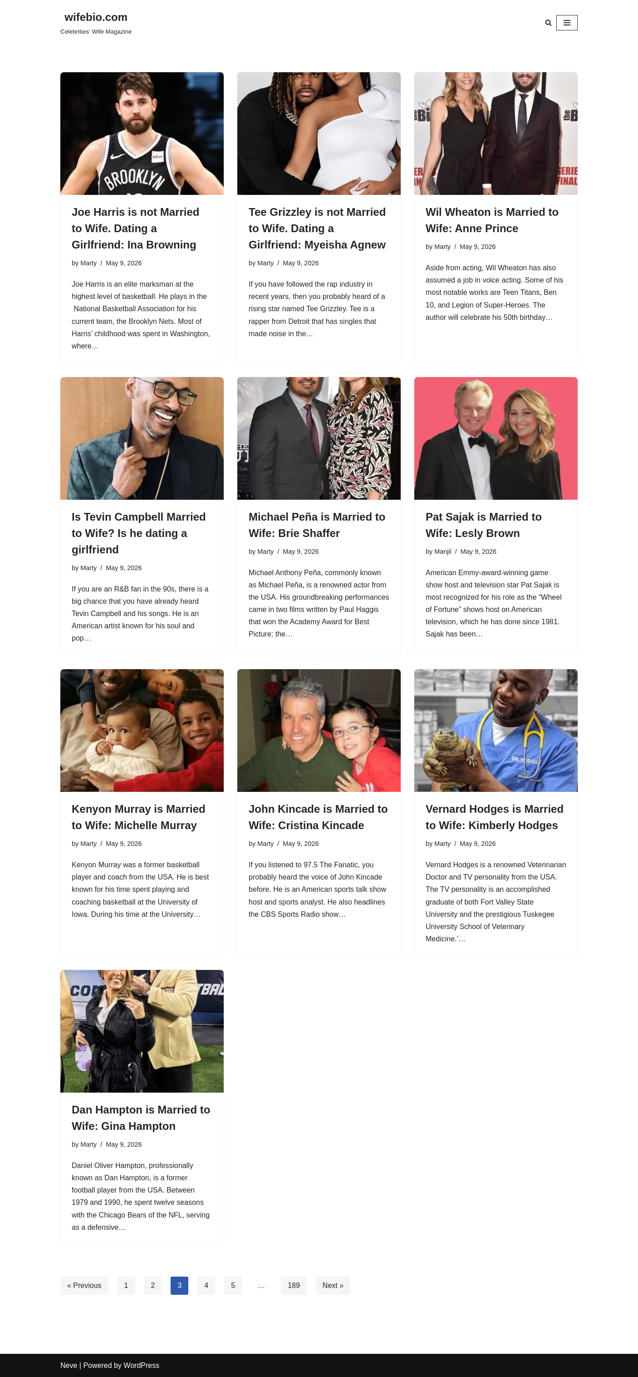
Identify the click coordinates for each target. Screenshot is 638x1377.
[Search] (548, 22)
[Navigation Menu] (567, 22)
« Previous (84, 1285)
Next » (333, 1285)
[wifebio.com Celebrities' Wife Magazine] (96, 22)
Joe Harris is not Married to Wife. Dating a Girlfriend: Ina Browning (135, 228)
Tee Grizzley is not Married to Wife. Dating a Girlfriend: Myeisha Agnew (317, 228)
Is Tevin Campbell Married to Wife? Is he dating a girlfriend (139, 533)
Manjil (443, 551)
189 (294, 1285)
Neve (68, 1365)
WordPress (141, 1365)
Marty (88, 263)
